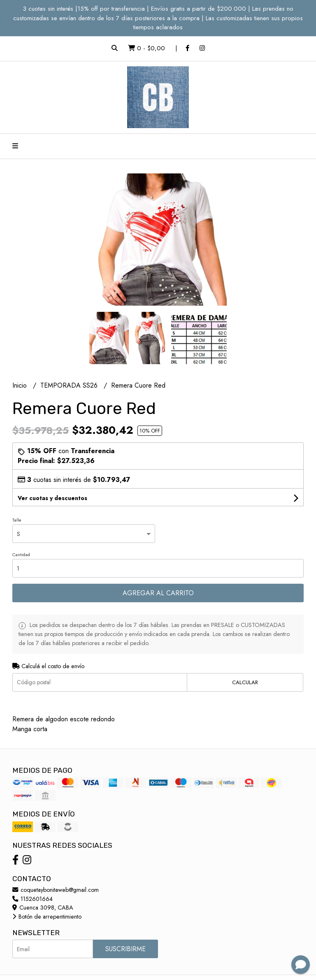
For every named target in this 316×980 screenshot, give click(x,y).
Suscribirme (125, 949)
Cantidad (21, 554)
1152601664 (32, 899)
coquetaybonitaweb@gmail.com (55, 890)
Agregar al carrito (158, 593)
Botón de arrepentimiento (46, 916)
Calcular (245, 682)
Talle (16, 520)
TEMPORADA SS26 (70, 385)
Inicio (20, 385)
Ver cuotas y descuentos (52, 498)
